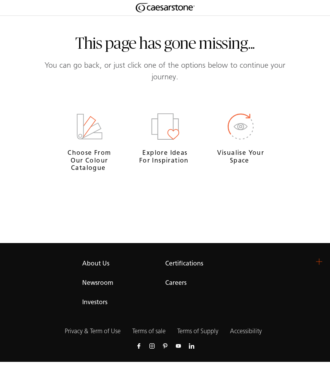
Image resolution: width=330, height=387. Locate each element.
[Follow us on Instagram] (152, 345)
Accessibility (246, 331)
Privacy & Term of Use (93, 331)
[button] (319, 262)
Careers (176, 282)
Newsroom (97, 282)
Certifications (184, 263)
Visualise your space (240, 156)
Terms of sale (149, 331)
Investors (94, 302)
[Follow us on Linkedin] (191, 345)
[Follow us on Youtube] (178, 345)
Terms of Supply (197, 331)
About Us (95, 263)
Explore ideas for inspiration (165, 156)
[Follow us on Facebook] (139, 345)
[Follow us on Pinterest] (165, 345)
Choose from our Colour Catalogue (89, 160)
